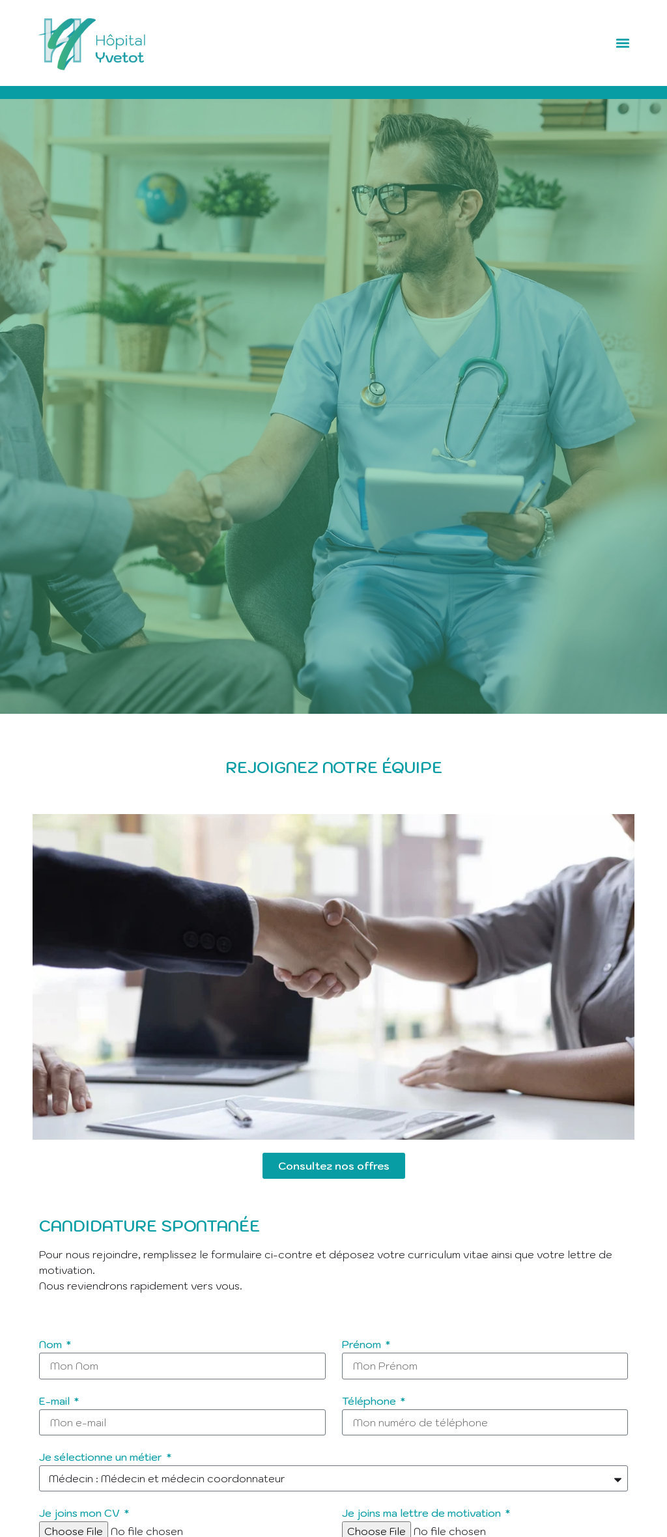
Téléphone (370, 1401)
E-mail (55, 1401)
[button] (623, 43)
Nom (51, 1345)
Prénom (363, 1345)
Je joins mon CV (80, 1513)
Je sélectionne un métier (102, 1457)
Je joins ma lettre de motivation (423, 1513)
